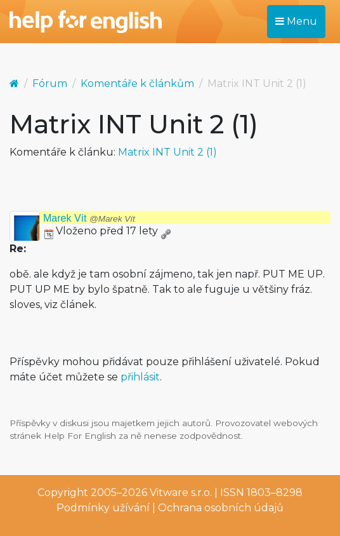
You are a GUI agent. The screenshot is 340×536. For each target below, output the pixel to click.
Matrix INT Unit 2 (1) (167, 152)
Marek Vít (89, 218)
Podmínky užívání (103, 508)
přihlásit (140, 377)
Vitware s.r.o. (181, 492)
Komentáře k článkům (137, 83)
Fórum (49, 83)
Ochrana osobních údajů (221, 508)
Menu (296, 21)
